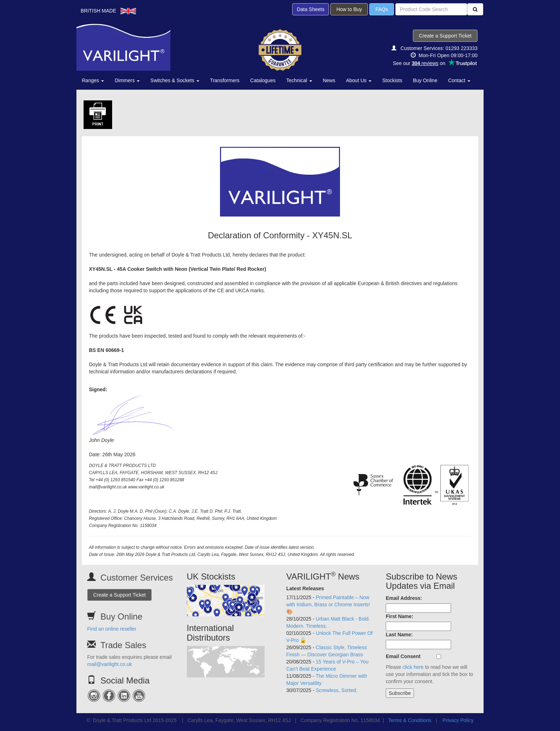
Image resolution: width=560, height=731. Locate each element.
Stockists (392, 80)
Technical (299, 80)
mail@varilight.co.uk (109, 664)
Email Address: (404, 598)
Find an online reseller (111, 629)
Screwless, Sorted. (337, 690)
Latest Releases (305, 588)
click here (413, 667)
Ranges (93, 80)
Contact (459, 80)
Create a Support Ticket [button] (445, 36)
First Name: (399, 616)
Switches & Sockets (174, 80)
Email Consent (403, 656)
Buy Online (425, 80)
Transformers (225, 80)
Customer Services (136, 577)
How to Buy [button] (349, 9)
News (329, 80)
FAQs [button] (381, 9)
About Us (358, 80)
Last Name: (399, 634)
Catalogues (263, 80)
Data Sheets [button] (310, 9)
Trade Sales (123, 645)
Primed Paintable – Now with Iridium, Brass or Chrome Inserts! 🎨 (328, 605)
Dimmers (127, 80)
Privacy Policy (458, 720)
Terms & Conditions (409, 720)
